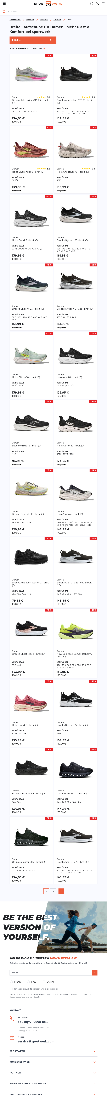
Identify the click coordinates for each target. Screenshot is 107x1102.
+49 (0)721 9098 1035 (33, 1022)
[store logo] (48, 3)
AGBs (29, 989)
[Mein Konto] (97, 4)
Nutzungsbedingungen (19, 997)
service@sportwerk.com (36, 1041)
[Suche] (4, 12)
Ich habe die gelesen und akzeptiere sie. (36, 989)
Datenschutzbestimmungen (75, 994)
